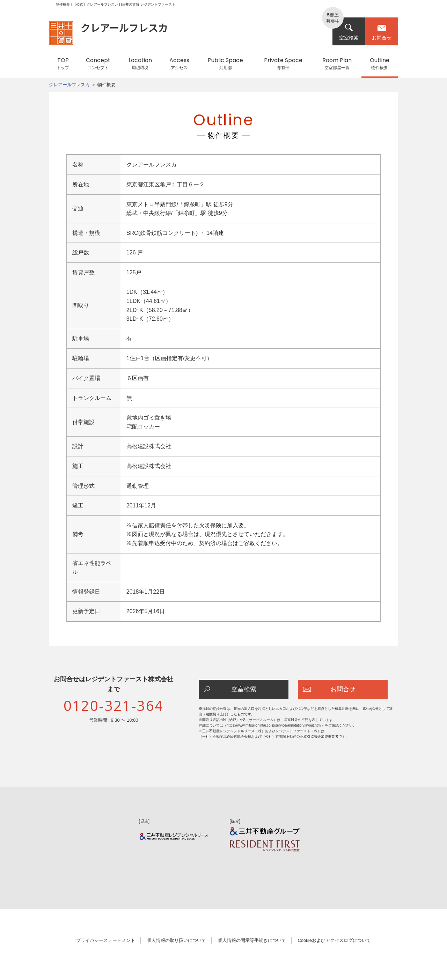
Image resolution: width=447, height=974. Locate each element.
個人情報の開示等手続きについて (252, 940)
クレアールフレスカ (69, 84)
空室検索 (349, 31)
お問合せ (381, 31)
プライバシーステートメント (105, 940)
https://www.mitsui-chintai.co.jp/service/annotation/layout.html (274, 725)
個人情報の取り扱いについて (176, 940)
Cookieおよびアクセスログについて (334, 940)
